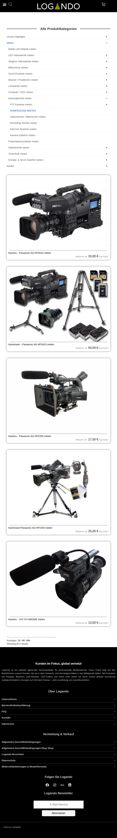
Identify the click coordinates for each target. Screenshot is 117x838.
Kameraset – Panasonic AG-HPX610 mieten (31, 344)
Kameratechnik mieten (58, 98)
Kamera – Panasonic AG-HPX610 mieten (29, 253)
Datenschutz (9, 760)
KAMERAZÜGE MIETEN (23, 110)
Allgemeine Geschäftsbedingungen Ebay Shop (27, 748)
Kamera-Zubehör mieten (22, 135)
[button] (4, 4)
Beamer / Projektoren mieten (58, 80)
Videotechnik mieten (58, 147)
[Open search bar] (10, 4)
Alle (28, 640)
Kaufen (58, 166)
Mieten (58, 43)
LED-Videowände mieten (58, 55)
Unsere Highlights (58, 36)
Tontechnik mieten (58, 153)
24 (19, 640)
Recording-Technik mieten (23, 123)
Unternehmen (9, 699)
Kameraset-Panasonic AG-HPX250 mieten (30, 527)
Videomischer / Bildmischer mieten (28, 116)
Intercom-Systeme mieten (23, 129)
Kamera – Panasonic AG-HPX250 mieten (29, 436)
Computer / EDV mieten (58, 92)
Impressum (8, 724)
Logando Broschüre (13, 754)
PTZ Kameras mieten (59, 104)
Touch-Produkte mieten (58, 73)
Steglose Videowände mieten (58, 61)
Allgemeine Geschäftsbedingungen (21, 742)
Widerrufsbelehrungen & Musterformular (24, 766)
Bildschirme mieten (58, 67)
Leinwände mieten (58, 86)
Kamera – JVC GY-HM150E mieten (26, 619)
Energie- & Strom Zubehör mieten (58, 160)
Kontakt (6, 717)
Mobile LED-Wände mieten (22, 49)
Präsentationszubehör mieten (23, 141)
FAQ (4, 711)
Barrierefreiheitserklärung (16, 705)
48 (23, 640)
